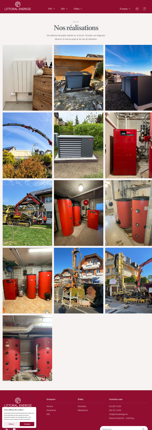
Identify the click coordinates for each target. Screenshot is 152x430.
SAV (63, 9)
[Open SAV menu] (67, 9)
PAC (50, 9)
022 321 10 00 (115, 410)
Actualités (82, 406)
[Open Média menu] (81, 9)
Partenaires (51, 410)
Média (76, 9)
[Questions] (144, 8)
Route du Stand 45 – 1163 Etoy (121, 418)
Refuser (11, 424)
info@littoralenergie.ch (118, 414)
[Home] (18, 6)
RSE (48, 414)
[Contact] (137, 8)
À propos (124, 9)
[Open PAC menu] (54, 9)
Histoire (50, 406)
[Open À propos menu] (129, 9)
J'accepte (27, 424)
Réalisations (83, 410)
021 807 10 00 (115, 406)
